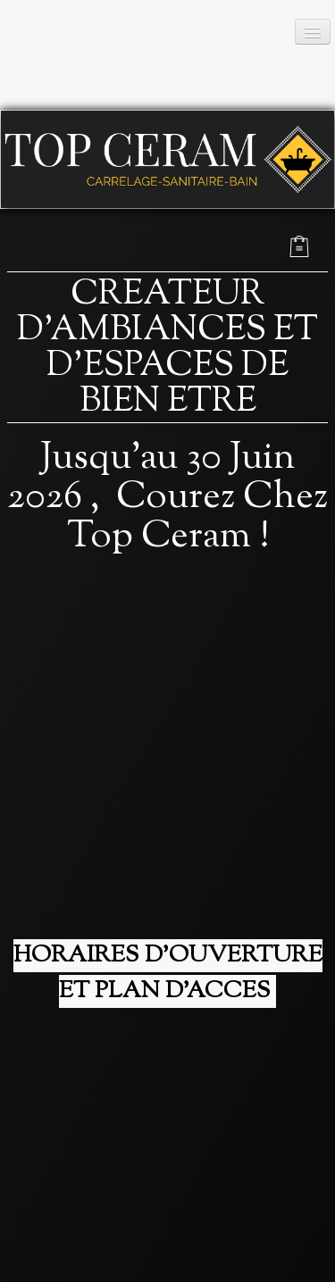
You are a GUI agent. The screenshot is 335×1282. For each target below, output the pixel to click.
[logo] (145, 55)
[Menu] (313, 32)
